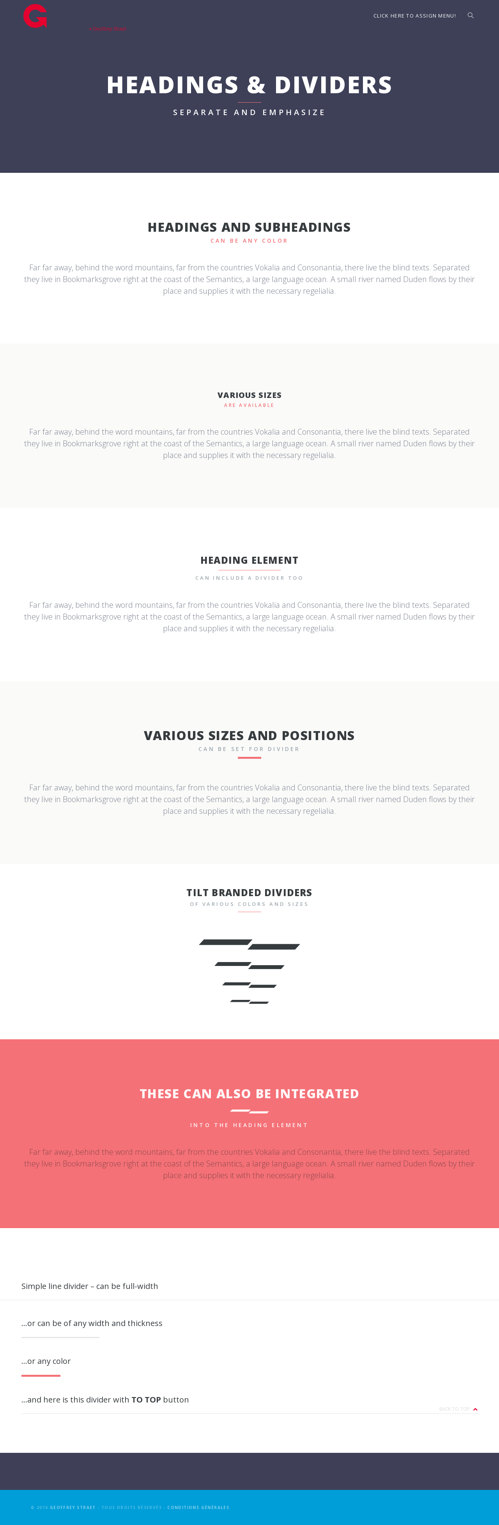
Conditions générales (198, 1507)
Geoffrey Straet (73, 1507)
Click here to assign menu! (414, 15)
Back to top (458, 1409)
